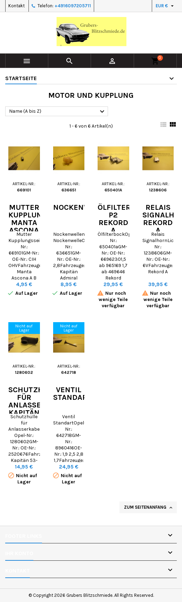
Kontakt (16, 5)
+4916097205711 (73, 5)
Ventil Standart (72, 393)
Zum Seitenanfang (149, 507)
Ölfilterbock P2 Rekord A (124, 219)
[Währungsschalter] (165, 6)
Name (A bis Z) (57, 112)
